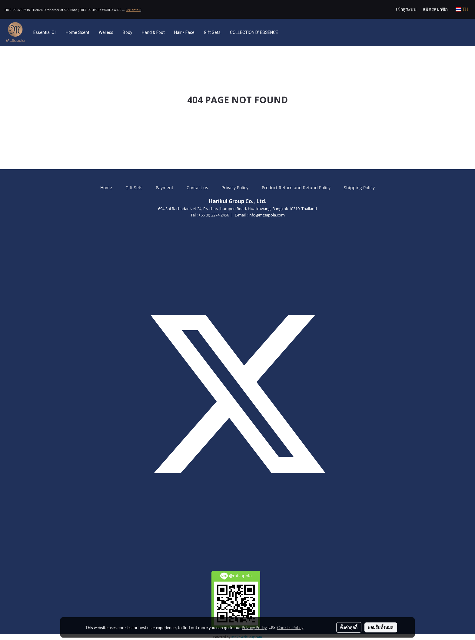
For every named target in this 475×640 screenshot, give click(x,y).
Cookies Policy (290, 627)
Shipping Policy (359, 187)
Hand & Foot (153, 32)
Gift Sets (212, 32)
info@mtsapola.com (266, 215)
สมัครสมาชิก (435, 9)
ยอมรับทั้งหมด (381, 627)
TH (462, 9)
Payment (164, 187)
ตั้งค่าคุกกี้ (348, 627)
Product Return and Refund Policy (296, 187)
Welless (106, 32)
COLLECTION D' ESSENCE (254, 32)
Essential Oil (44, 32)
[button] (292, 32)
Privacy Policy (234, 187)
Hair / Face (184, 32)
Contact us (197, 187)
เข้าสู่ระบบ (406, 9)
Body (127, 32)
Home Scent (77, 32)
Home (106, 187)
